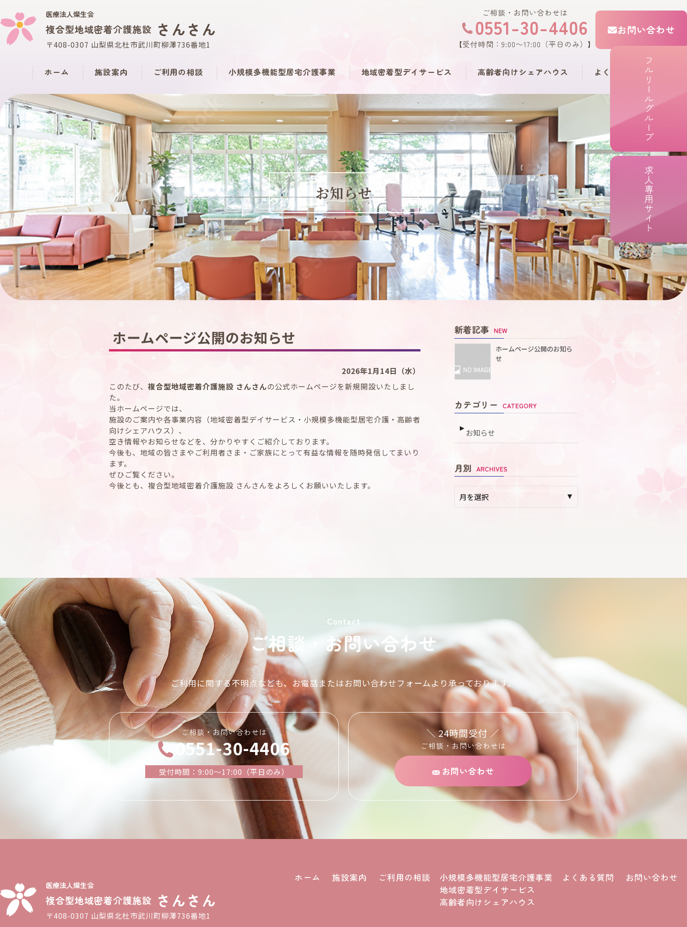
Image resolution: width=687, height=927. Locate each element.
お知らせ (479, 428)
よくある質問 (618, 71)
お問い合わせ (641, 29)
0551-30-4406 (525, 27)
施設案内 (111, 71)
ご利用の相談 (178, 71)
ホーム (56, 71)
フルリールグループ (671, 112)
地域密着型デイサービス (406, 71)
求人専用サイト (671, 244)
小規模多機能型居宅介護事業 (282, 71)
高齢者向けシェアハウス (523, 71)
